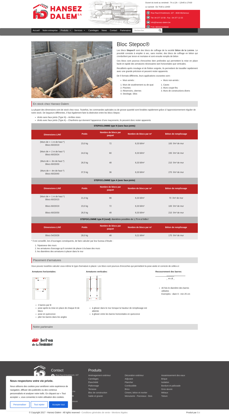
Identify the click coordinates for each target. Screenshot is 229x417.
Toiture (164, 396)
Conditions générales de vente (96, 412)
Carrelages (93, 30)
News (104, 30)
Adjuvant (129, 379)
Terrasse (92, 389)
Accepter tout (58, 404)
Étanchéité (93, 382)
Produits (66, 30)
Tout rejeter (39, 404)
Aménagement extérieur (99, 375)
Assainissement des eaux (173, 375)
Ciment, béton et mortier (136, 392)
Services (79, 30)
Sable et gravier (95, 396)
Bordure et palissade (170, 386)
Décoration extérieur (134, 375)
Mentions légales (119, 412)
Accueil (36, 30)
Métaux (164, 392)
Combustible (130, 386)
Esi (198, 412)
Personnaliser (19, 404)
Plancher (129, 382)
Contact (113, 30)
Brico (127, 389)
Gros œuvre (166, 389)
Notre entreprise (50, 30)
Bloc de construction (97, 392)
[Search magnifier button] (160, 30)
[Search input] (146, 30)
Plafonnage (93, 386)
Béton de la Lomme (184, 50)
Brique (164, 379)
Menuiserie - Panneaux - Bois (138, 396)
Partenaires (125, 30)
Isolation (165, 382)
